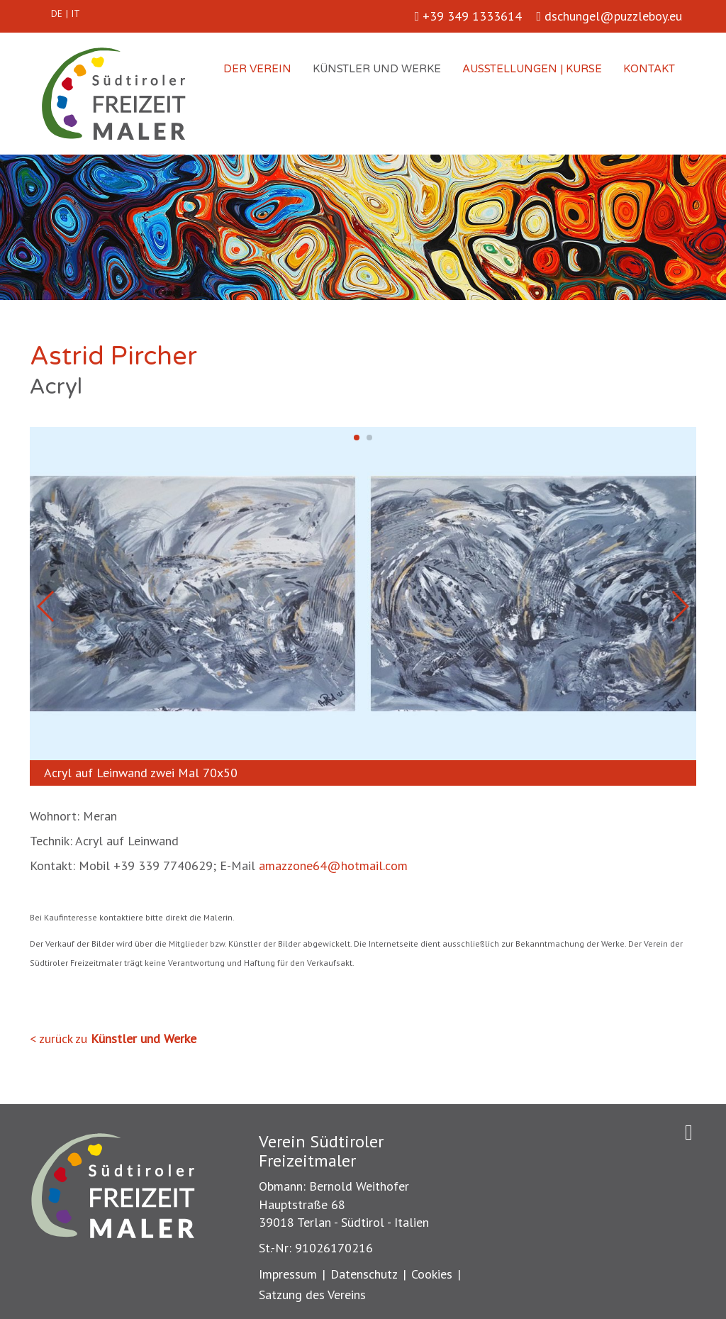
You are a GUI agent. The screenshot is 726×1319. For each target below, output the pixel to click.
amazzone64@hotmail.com (333, 865)
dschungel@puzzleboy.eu (609, 16)
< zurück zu (113, 1038)
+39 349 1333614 (469, 16)
